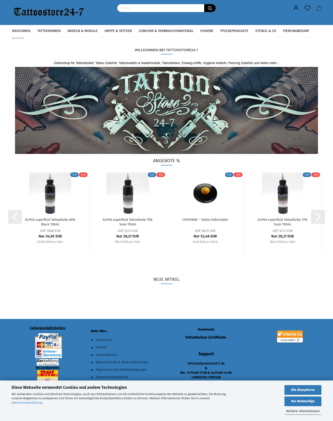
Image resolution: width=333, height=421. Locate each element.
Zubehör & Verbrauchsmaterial (166, 31)
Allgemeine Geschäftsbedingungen (121, 370)
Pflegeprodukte (234, 31)
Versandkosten (106, 355)
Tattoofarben (49, 31)
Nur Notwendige (303, 401)
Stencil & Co (265, 31)
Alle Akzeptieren (303, 390)
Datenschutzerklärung (27, 402)
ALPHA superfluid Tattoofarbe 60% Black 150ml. (50, 222)
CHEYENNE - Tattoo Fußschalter (205, 220)
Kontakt (101, 347)
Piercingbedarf (296, 31)
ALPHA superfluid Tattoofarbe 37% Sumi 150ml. (283, 222)
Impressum (104, 340)
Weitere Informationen (303, 411)
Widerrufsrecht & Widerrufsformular (122, 362)
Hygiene (206, 31)
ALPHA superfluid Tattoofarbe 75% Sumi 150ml (128, 222)
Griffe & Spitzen (118, 31)
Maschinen (21, 31)
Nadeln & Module (83, 31)
